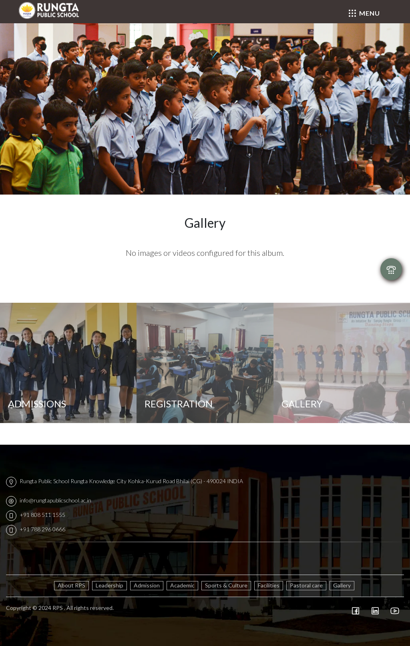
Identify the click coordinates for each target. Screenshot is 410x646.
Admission (147, 585)
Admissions (37, 403)
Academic (182, 585)
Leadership (109, 585)
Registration (179, 403)
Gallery (342, 585)
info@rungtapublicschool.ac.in (48, 500)
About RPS (71, 585)
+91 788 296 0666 (35, 529)
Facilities (268, 585)
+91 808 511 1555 (35, 514)
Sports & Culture (226, 585)
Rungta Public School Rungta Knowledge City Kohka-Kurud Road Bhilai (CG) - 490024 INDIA (124, 481)
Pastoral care (306, 585)
